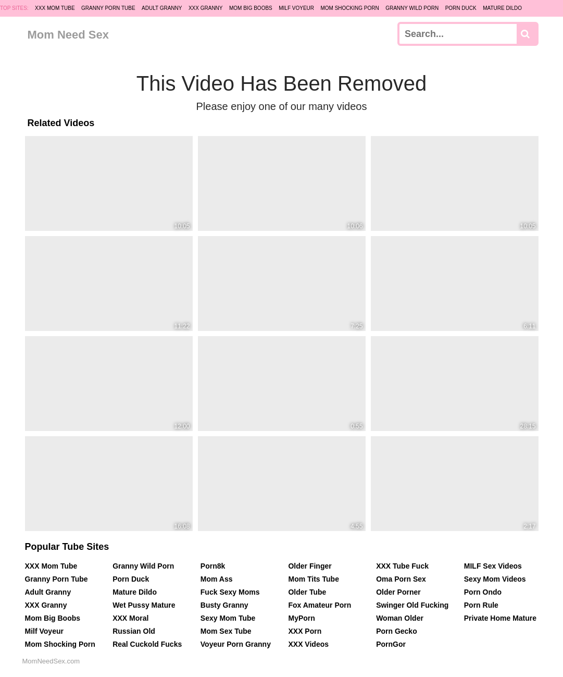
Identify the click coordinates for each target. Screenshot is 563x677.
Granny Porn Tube (108, 8)
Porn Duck (461, 8)
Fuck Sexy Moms (230, 592)
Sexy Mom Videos (495, 579)
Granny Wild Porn (412, 8)
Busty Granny (224, 605)
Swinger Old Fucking (412, 605)
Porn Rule (481, 605)
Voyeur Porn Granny (236, 644)
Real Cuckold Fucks (147, 644)
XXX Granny (206, 8)
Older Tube (307, 592)
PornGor (391, 644)
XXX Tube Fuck (402, 566)
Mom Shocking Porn (349, 8)
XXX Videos (308, 644)
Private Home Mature (500, 618)
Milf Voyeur (296, 8)
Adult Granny (162, 8)
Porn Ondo (483, 592)
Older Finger (309, 566)
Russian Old (133, 631)
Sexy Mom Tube (228, 618)
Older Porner (398, 592)
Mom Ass (217, 579)
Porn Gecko (396, 631)
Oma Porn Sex (401, 579)
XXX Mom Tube (55, 8)
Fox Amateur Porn (319, 605)
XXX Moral (130, 618)
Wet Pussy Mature (143, 605)
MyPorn (301, 618)
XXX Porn (304, 631)
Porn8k (213, 566)
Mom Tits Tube (313, 579)
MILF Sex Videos (493, 566)
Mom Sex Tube (226, 631)
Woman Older (399, 618)
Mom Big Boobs (250, 8)
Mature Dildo (502, 8)
